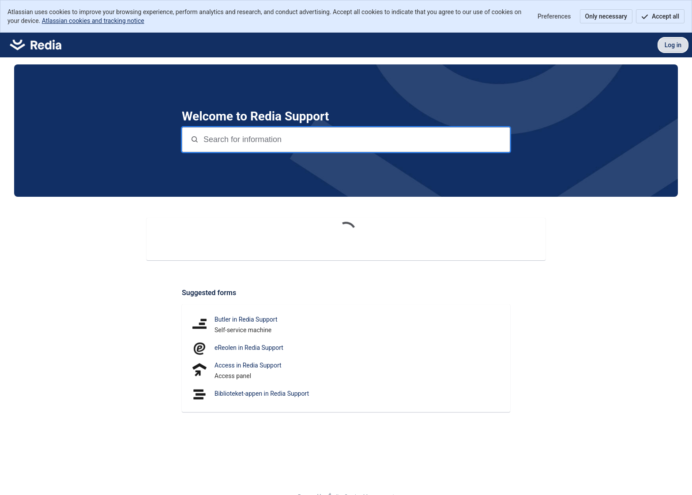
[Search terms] (356, 140)
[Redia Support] (35, 45)
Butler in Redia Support (246, 319)
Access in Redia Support (248, 365)
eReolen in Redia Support (248, 347)
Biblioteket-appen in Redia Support (261, 393)
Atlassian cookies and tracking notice (93, 20)
